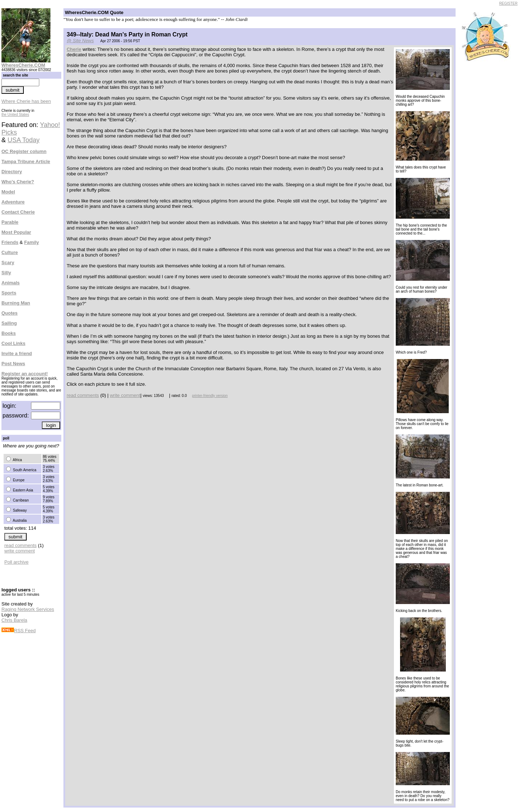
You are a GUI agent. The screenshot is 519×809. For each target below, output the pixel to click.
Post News (13, 363)
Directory (11, 171)
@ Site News (80, 40)
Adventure (13, 202)
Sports (8, 293)
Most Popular (16, 232)
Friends (9, 242)
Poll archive (16, 562)
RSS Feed (18, 630)
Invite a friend (16, 353)
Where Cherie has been (26, 101)
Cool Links (13, 343)
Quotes (9, 313)
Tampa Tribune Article (25, 161)
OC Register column (23, 151)
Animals (10, 282)
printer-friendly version (210, 396)
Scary (7, 262)
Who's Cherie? (17, 181)
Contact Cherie (18, 212)
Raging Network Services (27, 609)
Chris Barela (14, 620)
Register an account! (24, 373)
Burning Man (15, 303)
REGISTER (508, 3)
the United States (15, 115)
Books (8, 333)
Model (8, 191)
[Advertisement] (487, 172)
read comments (20, 545)
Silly (6, 272)
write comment (19, 551)
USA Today (24, 140)
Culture (9, 252)
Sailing (9, 323)
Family (31, 242)
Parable (9, 222)
